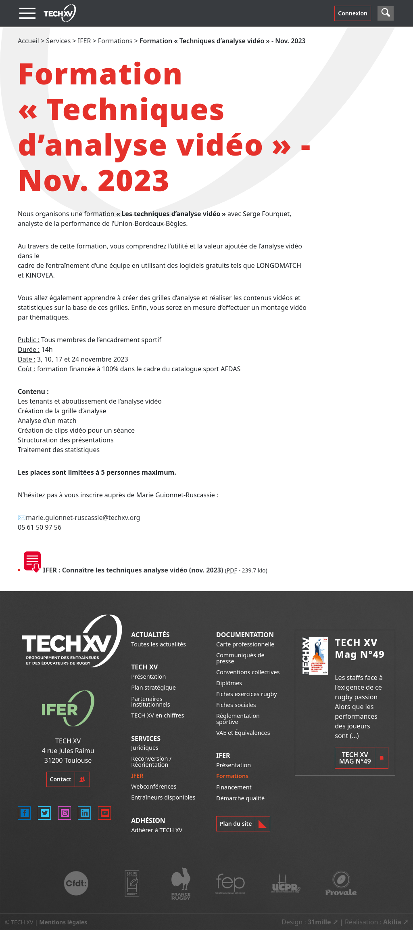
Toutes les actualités (158, 644)
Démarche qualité (240, 798)
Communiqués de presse (240, 658)
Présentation (148, 676)
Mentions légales (63, 922)
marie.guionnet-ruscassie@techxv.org (83, 517)
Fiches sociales (236, 705)
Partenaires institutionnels (150, 701)
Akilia (392, 921)
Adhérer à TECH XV (156, 830)
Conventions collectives (248, 672)
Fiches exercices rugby (246, 694)
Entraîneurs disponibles (163, 797)
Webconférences (153, 786)
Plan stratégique (153, 687)
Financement (234, 787)
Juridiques (145, 747)
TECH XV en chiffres (157, 715)
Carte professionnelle (245, 644)
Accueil (28, 40)
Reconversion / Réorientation (151, 761)
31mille (319, 921)
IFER (84, 40)
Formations (115, 40)
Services (58, 40)
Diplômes (229, 683)
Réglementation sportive (238, 718)
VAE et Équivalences (243, 732)
